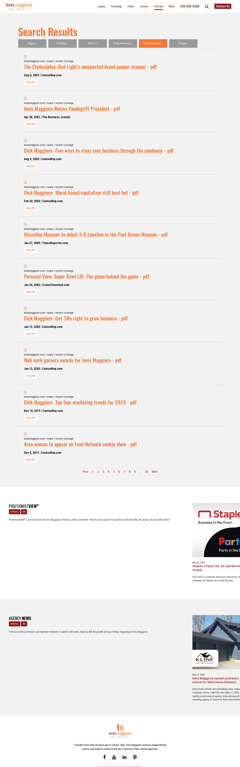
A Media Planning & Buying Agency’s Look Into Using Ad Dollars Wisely (118, 538)
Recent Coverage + (153, 43)
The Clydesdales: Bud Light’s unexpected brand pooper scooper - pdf (90, 66)
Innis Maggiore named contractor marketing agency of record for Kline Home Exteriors (70, 634)
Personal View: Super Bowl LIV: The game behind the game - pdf (86, 276)
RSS (22, 510)
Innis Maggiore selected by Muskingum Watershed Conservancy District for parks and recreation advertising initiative (119, 640)
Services (144, 6)
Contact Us (223, 6)
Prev (85, 472)
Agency (101, 6)
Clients (130, 6)
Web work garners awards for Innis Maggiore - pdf (73, 360)
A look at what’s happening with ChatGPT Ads (210, 537)
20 (146, 472)
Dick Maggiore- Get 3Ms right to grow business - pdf (76, 318)
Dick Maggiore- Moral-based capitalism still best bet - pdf (81, 192)
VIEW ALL (13, 510)
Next (154, 472)
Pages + (32, 43)
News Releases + (123, 43)
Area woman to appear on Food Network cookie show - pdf (80, 444)
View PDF (30, 82)
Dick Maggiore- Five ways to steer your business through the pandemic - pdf (99, 150)
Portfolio (158, 6)
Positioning (116, 6)
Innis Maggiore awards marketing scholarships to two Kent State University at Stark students (167, 636)
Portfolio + (62, 43)
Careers (101, 747)
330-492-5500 (189, 6)
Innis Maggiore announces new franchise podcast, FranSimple (212, 634)
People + (183, 43)
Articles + (93, 43)
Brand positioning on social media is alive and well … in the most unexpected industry (166, 538)
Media (171, 6)
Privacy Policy (135, 747)
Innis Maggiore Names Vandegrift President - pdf (72, 108)
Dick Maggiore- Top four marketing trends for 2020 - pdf (80, 402)
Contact (122, 747)
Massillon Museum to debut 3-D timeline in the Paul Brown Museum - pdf (96, 234)
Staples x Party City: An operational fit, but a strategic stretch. (71, 537)
